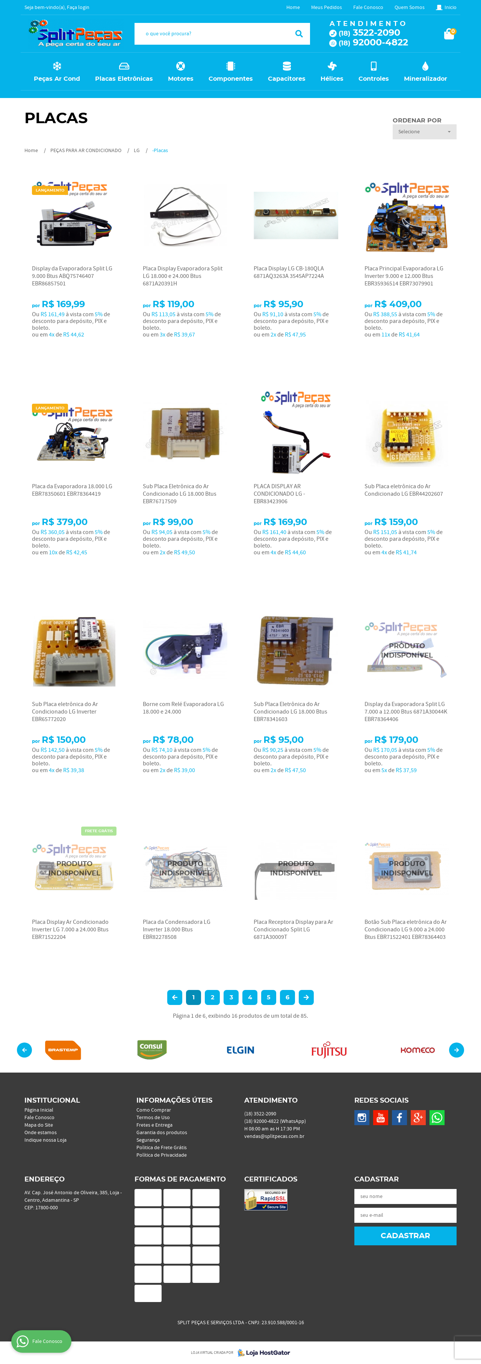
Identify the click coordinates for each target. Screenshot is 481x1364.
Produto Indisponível (407, 651)
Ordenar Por (417, 121)
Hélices (332, 79)
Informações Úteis (174, 1100)
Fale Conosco (368, 7)
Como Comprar (153, 1110)
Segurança (148, 1140)
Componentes (231, 79)
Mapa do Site (38, 1125)
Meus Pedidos (326, 7)
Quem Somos (410, 7)
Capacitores (287, 79)
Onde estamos (40, 1132)
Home (293, 7)
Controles (373, 79)
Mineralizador (425, 79)
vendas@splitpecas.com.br (274, 1136)
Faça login (78, 7)
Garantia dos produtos (161, 1132)
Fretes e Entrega (154, 1125)
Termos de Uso (153, 1117)
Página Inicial (38, 1110)
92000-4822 (373, 42)
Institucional (52, 1100)
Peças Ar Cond (57, 79)
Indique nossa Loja (45, 1140)
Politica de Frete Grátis (161, 1147)
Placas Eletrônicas (124, 79)
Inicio (451, 7)
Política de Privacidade (161, 1155)
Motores (181, 79)
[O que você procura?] (299, 34)
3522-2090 (369, 33)
